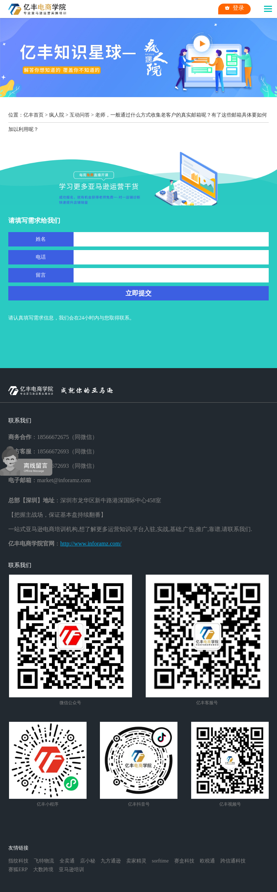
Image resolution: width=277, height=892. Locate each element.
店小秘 (87, 861)
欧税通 (207, 861)
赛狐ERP (18, 869)
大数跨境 (43, 869)
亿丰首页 (33, 115)
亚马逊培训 (71, 869)
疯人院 (56, 115)
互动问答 (80, 115)
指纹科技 (18, 861)
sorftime (160, 861)
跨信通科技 (233, 861)
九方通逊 (111, 861)
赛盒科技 (184, 861)
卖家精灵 (136, 861)
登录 (234, 8)
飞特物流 (44, 861)
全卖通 (67, 861)
